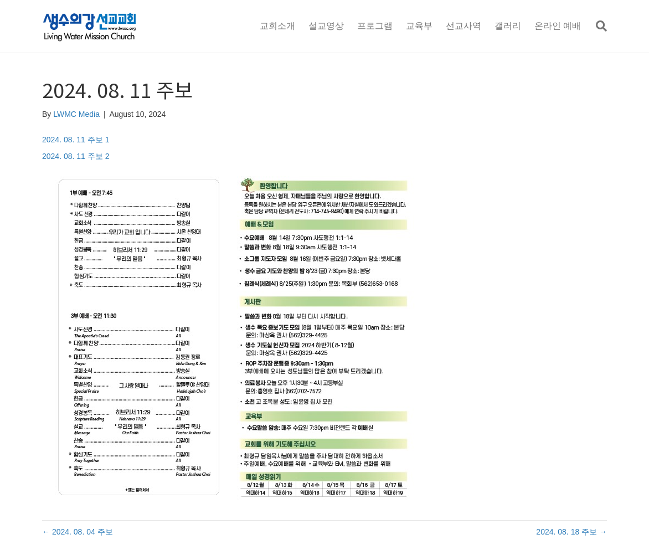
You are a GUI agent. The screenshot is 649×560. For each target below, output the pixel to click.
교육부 (419, 25)
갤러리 (508, 25)
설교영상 (326, 25)
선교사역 (463, 25)
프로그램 (375, 25)
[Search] (597, 26)
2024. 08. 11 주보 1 (75, 139)
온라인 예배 (557, 25)
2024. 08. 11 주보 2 (75, 156)
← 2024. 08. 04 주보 (77, 531)
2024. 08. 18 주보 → (571, 531)
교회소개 (277, 25)
